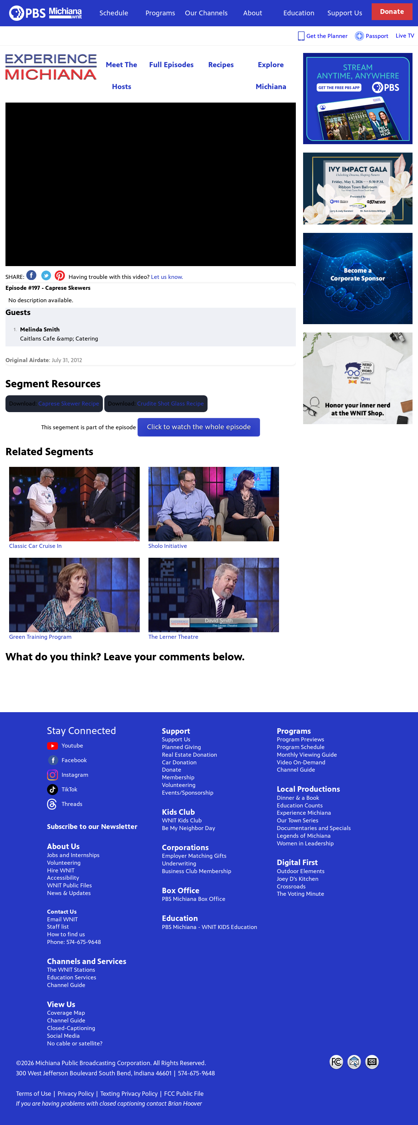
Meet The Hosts (121, 76)
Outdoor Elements (301, 871)
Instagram (75, 774)
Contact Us (62, 911)
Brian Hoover (185, 1103)
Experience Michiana (51, 66)
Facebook (74, 760)
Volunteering (64, 862)
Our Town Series (297, 820)
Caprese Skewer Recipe (68, 403)
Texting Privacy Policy (129, 1093)
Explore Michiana (271, 76)
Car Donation (179, 762)
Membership (178, 777)
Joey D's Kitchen (297, 878)
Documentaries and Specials (314, 828)
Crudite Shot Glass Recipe (170, 403)
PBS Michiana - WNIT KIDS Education (209, 927)
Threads (72, 803)
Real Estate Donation (189, 754)
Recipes (221, 65)
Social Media (63, 1035)
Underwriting (179, 863)
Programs (160, 13)
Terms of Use (33, 1093)
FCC (336, 1062)
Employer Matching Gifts (194, 855)
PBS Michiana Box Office (193, 898)
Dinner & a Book (298, 797)
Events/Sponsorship (187, 792)
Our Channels (206, 13)
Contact (354, 1062)
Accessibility (63, 877)
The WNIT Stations (71, 969)
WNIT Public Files (69, 885)
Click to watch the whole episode (199, 427)
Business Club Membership (196, 871)
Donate (392, 11)
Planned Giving (181, 747)
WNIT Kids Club (182, 820)
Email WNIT (62, 919)
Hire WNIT (60, 870)
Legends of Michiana (304, 835)
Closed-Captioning (71, 1028)
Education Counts (300, 805)
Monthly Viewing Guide (307, 754)
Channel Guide (66, 985)
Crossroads (291, 886)
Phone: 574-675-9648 (74, 941)
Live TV (405, 35)
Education (298, 13)
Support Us (345, 13)
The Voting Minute (300, 893)
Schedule (114, 13)
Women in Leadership (305, 843)
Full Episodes (171, 65)
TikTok (69, 789)
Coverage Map (66, 1012)
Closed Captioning (372, 1062)
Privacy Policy (76, 1093)
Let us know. (167, 276)
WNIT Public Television (45, 13)
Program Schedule (301, 747)
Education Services (71, 977)
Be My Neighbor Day (188, 828)
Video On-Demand (301, 762)
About (252, 13)
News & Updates (69, 893)
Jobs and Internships (73, 855)
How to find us (66, 934)
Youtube (72, 745)
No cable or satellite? (74, 1043)
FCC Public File (184, 1093)
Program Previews (300, 739)
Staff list (58, 926)
